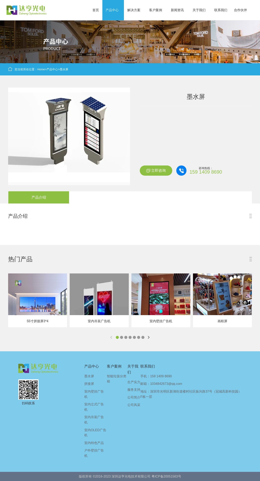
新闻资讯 (177, 10)
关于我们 (199, 10)
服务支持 (133, 389)
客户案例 (155, 10)
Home (41, 69)
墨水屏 (64, 69)
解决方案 (133, 10)
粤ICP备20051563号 (166, 476)
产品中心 (112, 10)
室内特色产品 (94, 443)
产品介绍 (38, 197)
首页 (95, 10)
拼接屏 (89, 383)
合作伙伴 (240, 10)
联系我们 (220, 10)
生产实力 (133, 382)
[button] (117, 337)
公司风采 (133, 405)
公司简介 (133, 397)
